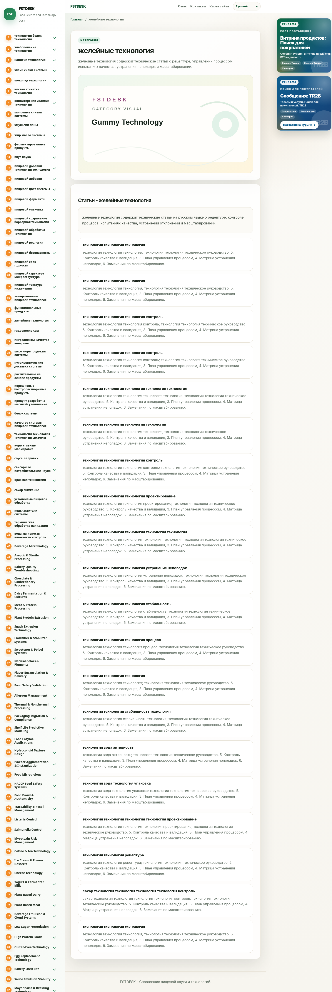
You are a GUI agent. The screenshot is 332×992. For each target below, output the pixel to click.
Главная (76, 19)
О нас (182, 6)
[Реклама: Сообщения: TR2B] (304, 103)
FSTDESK (78, 6)
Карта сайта (219, 6)
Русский (242, 6)
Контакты (198, 6)
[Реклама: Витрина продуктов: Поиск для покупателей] (304, 45)
